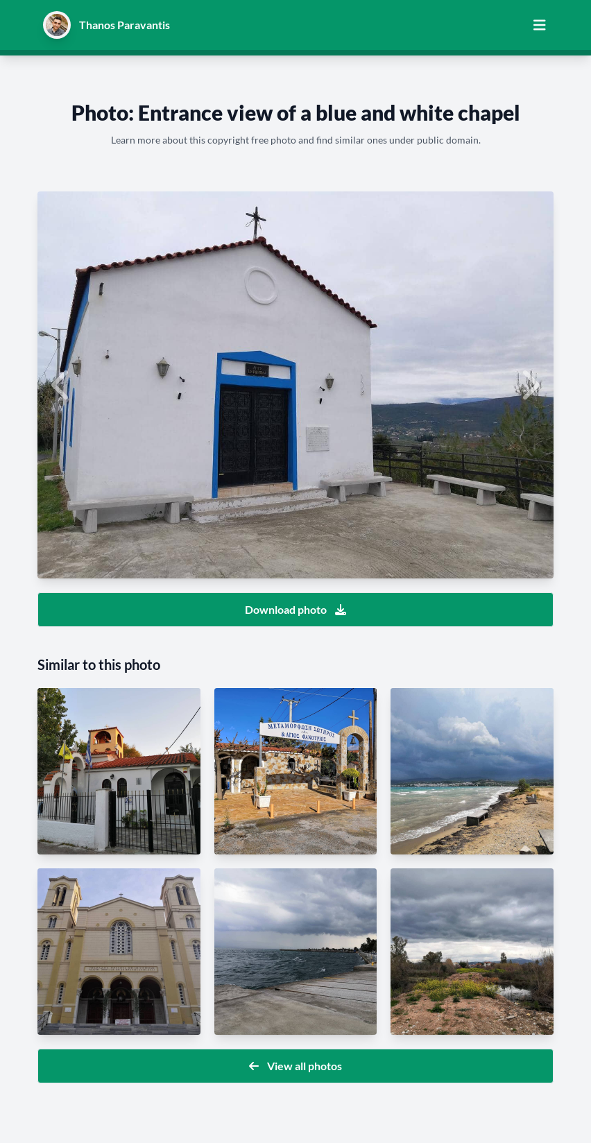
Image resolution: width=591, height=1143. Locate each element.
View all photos (295, 1065)
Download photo (295, 609)
